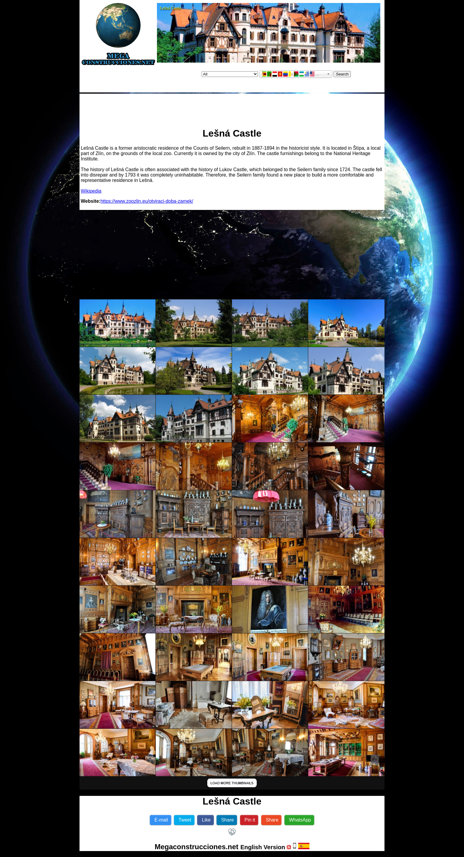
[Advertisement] (232, 108)
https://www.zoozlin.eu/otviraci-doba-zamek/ (146, 201)
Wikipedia (91, 191)
